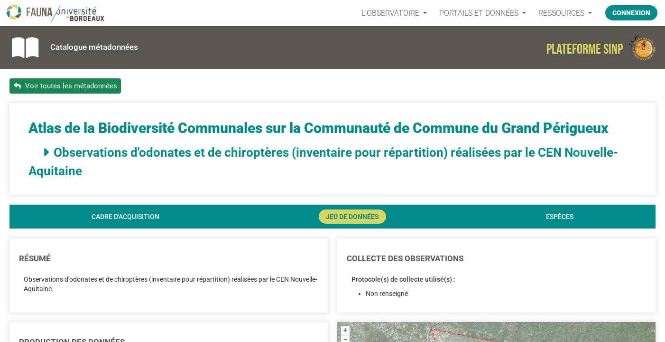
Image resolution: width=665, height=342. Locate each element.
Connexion (631, 13)
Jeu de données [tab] (352, 216)
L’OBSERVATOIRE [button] (391, 13)
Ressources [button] (562, 13)
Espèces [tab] (559, 216)
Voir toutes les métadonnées (65, 86)
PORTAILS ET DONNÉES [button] (479, 13)
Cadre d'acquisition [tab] (125, 216)
